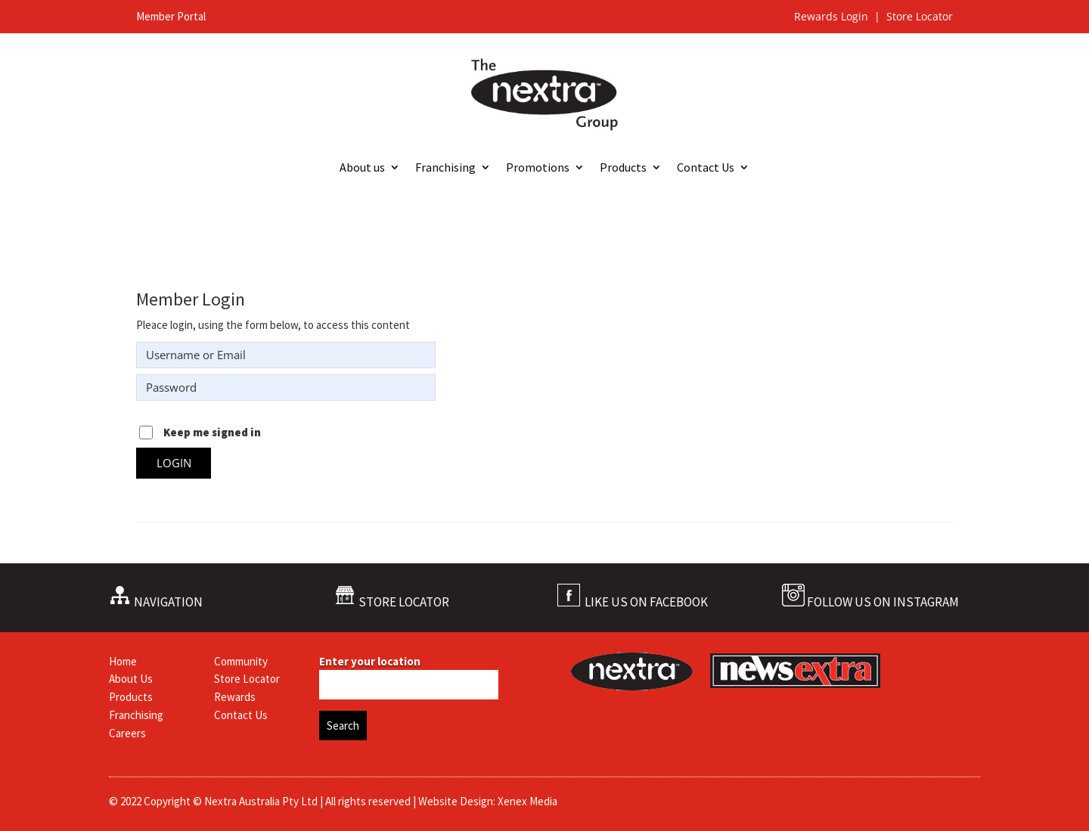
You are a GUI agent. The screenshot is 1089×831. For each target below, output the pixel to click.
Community (241, 661)
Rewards (235, 697)
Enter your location (369, 661)
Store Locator (919, 16)
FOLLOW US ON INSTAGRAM (883, 602)
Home (123, 661)
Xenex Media (527, 801)
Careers (127, 733)
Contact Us (705, 168)
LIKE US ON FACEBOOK (646, 602)
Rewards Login (832, 16)
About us (362, 168)
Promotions (537, 168)
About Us (131, 678)
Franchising (445, 168)
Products (623, 168)
